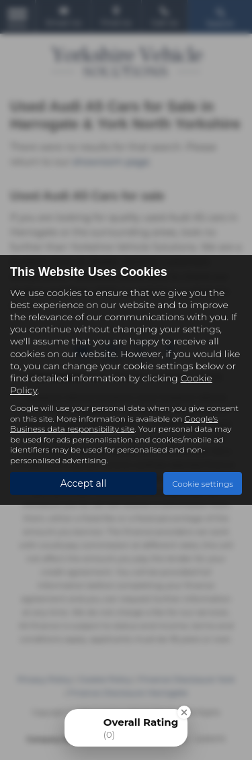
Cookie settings (202, 483)
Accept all (83, 483)
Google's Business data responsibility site (114, 424)
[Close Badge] (184, 712)
